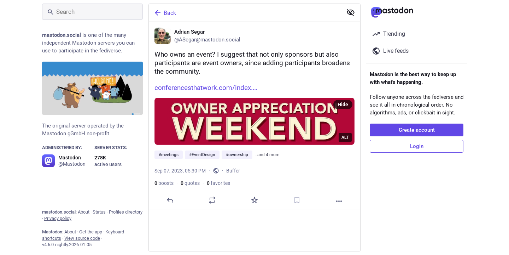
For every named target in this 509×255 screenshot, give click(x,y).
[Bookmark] (297, 200)
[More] (339, 201)
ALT (345, 137)
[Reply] (170, 200)
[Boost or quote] (212, 200)
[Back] (245, 13)
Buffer (233, 171)
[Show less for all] (350, 12)
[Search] (92, 12)
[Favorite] (254, 200)
